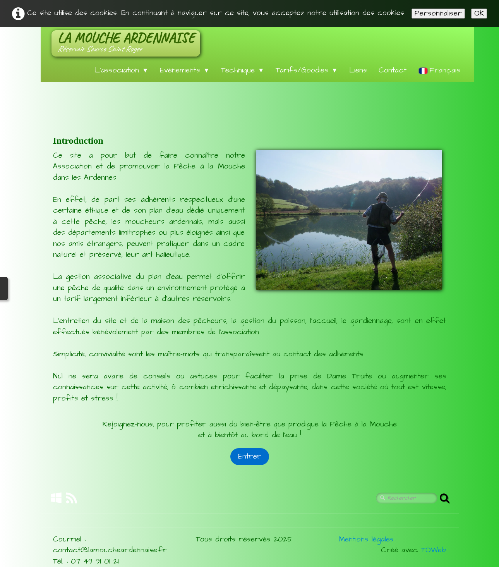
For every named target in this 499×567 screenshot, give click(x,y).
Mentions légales (366, 539)
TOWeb (433, 550)
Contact (392, 70)
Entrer (249, 456)
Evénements (184, 70)
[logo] (125, 43)
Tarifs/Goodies (307, 70)
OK (479, 14)
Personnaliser (438, 14)
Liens (358, 70)
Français (440, 70)
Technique (242, 70)
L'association (121, 70)
